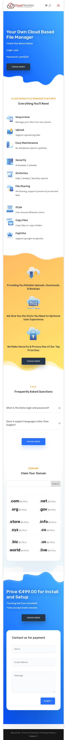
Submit (48, 691)
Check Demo (18, 66)
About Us (15, 732)
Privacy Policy (48, 732)
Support (33, 736)
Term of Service (30, 732)
